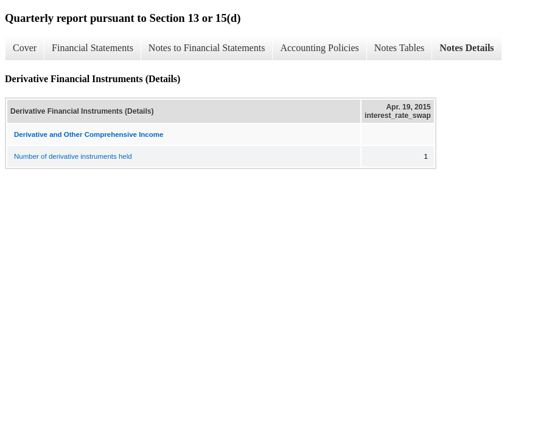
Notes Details (466, 48)
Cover (25, 48)
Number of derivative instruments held (73, 156)
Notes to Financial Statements (207, 48)
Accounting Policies (319, 48)
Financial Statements (92, 48)
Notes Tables (399, 48)
